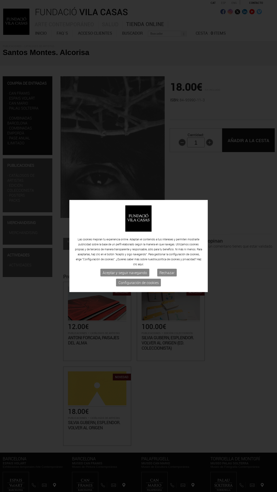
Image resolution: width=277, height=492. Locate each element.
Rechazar (166, 272)
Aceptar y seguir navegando (125, 272)
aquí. (141, 264)
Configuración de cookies (138, 282)
